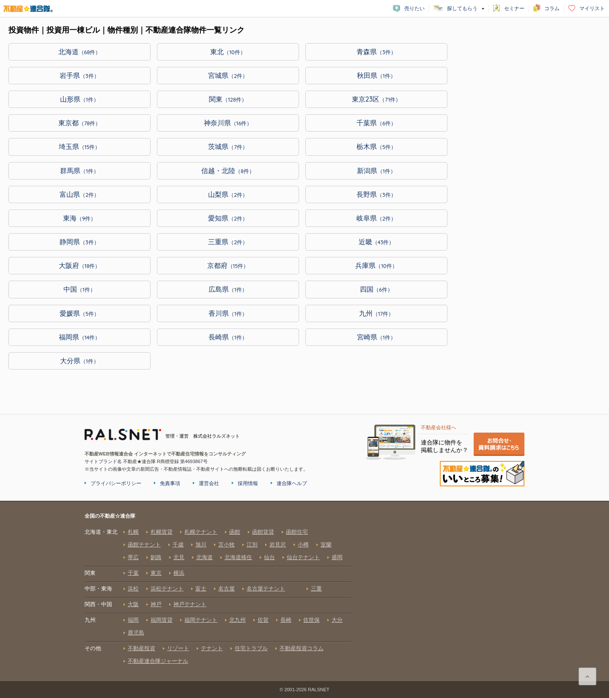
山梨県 (228, 194)
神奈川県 (228, 123)
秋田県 (376, 75)
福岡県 (80, 337)
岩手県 (79, 75)
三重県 (228, 241)
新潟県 (376, 170)
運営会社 (209, 483)
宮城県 (228, 75)
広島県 (227, 289)
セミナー (514, 8)
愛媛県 (79, 313)
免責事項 (170, 483)
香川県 (227, 313)
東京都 (79, 123)
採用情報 (248, 483)
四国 (376, 289)
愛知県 (228, 218)
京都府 (228, 265)
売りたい (414, 8)
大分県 (79, 360)
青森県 (376, 51)
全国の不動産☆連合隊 (218, 596)
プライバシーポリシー (116, 483)
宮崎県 (376, 337)
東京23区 (376, 99)
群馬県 (79, 170)
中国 (79, 289)
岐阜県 (376, 218)
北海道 (79, 51)
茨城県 (228, 146)
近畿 (377, 241)
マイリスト (592, 8)
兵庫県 (376, 265)
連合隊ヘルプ (292, 483)
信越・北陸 (228, 170)
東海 (79, 218)
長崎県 (227, 337)
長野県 (376, 194)
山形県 (79, 99)
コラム (552, 8)
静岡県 (79, 241)
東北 (228, 51)
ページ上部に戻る (587, 676)
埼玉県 (80, 146)
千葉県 (376, 123)
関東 (228, 99)
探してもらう (462, 8)
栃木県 (376, 146)
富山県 (79, 194)
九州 (376, 313)
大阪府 (80, 265)
